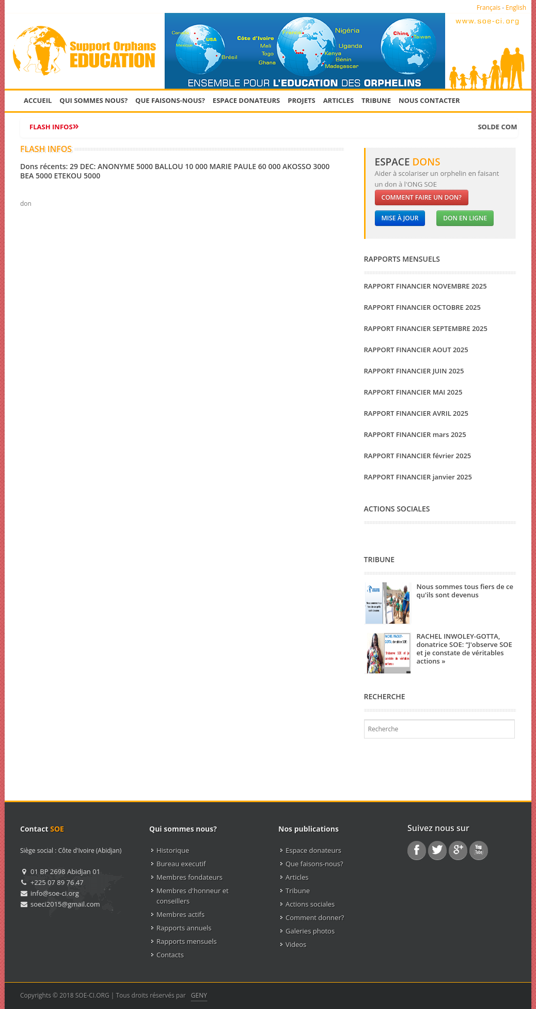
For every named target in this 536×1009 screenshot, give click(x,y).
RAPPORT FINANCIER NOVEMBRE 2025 (425, 286)
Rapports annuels (183, 927)
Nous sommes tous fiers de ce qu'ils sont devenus (465, 590)
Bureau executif (181, 863)
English (516, 7)
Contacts (170, 954)
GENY (199, 995)
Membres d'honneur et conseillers (192, 896)
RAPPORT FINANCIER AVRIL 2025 (416, 413)
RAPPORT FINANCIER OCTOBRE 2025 (422, 307)
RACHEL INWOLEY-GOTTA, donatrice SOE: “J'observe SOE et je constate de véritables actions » (464, 648)
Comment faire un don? (422, 197)
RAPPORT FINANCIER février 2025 (417, 455)
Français (488, 7)
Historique (172, 850)
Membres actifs (180, 914)
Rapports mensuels (186, 941)
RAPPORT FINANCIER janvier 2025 (418, 476)
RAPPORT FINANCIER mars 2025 (415, 434)
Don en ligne (465, 218)
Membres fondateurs (189, 877)
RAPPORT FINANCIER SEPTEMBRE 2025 (425, 328)
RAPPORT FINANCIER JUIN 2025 (414, 370)
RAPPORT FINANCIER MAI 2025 (413, 392)
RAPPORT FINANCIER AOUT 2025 (416, 349)
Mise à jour (400, 218)
